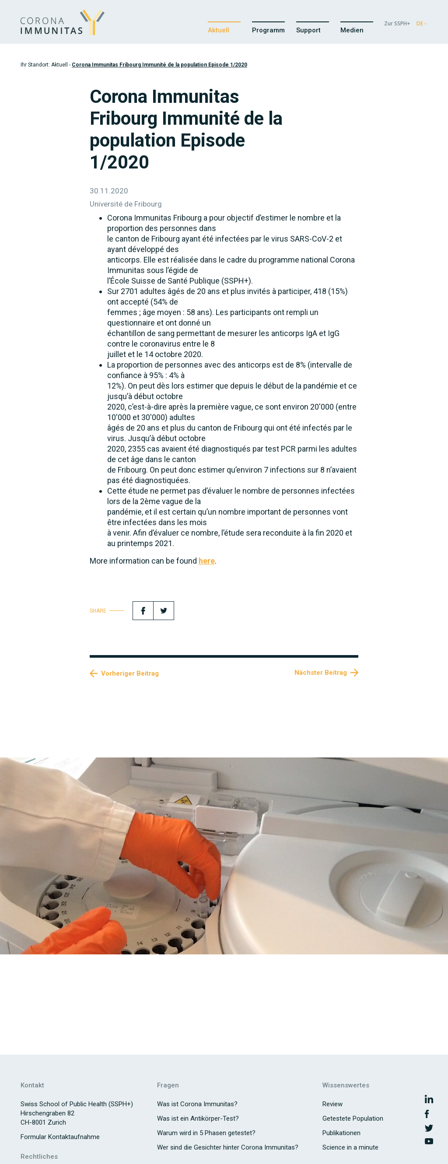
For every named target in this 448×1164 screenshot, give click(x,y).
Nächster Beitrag (320, 673)
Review (332, 1104)
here (207, 560)
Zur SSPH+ (397, 23)
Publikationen (341, 1133)
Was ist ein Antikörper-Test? (198, 1118)
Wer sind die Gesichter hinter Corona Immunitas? (227, 1147)
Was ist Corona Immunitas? (197, 1104)
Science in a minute (350, 1147)
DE (419, 23)
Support (308, 30)
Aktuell (218, 30)
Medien (352, 30)
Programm (268, 30)
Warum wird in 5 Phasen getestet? (206, 1133)
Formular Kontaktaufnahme (60, 1137)
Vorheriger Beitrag (130, 673)
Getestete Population (352, 1118)
